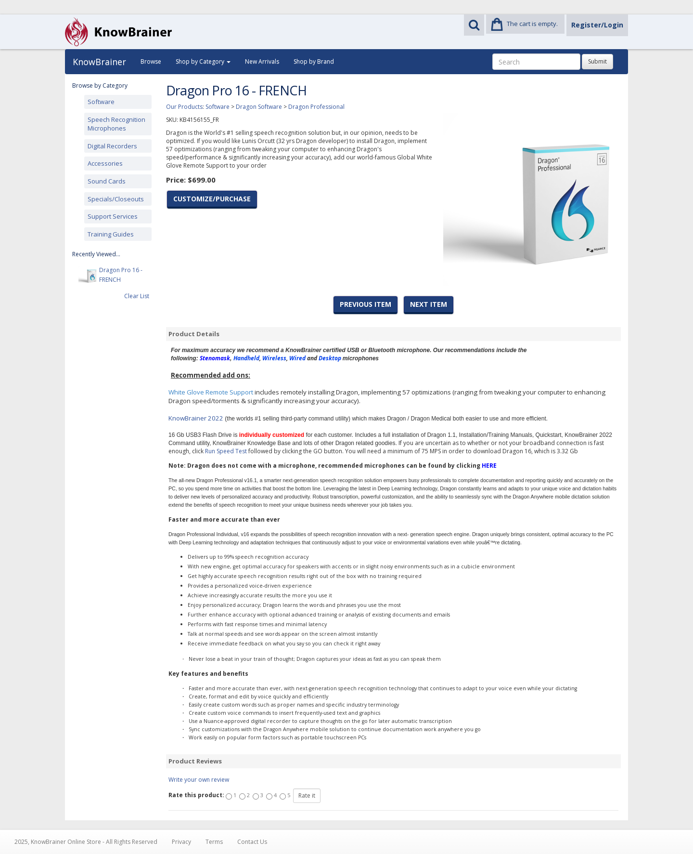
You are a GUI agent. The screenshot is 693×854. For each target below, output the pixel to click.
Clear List (136, 296)
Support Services (113, 216)
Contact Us (252, 842)
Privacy (181, 842)
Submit (597, 61)
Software (101, 101)
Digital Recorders (112, 146)
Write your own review (198, 779)
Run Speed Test (226, 451)
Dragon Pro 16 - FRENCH (120, 275)
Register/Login (597, 24)
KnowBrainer (99, 61)
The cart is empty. (532, 23)
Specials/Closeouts (116, 199)
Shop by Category (203, 61)
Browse (151, 61)
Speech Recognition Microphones (116, 124)
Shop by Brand (314, 61)
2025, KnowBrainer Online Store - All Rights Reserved (85, 842)
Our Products (184, 107)
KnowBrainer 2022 (195, 418)
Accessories (105, 163)
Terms (214, 842)
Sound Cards (107, 181)
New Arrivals (262, 61)
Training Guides (111, 234)
